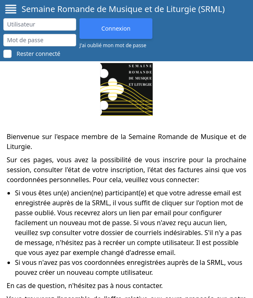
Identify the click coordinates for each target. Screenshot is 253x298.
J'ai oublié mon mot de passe (113, 45)
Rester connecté (38, 54)
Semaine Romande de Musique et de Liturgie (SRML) (123, 8)
